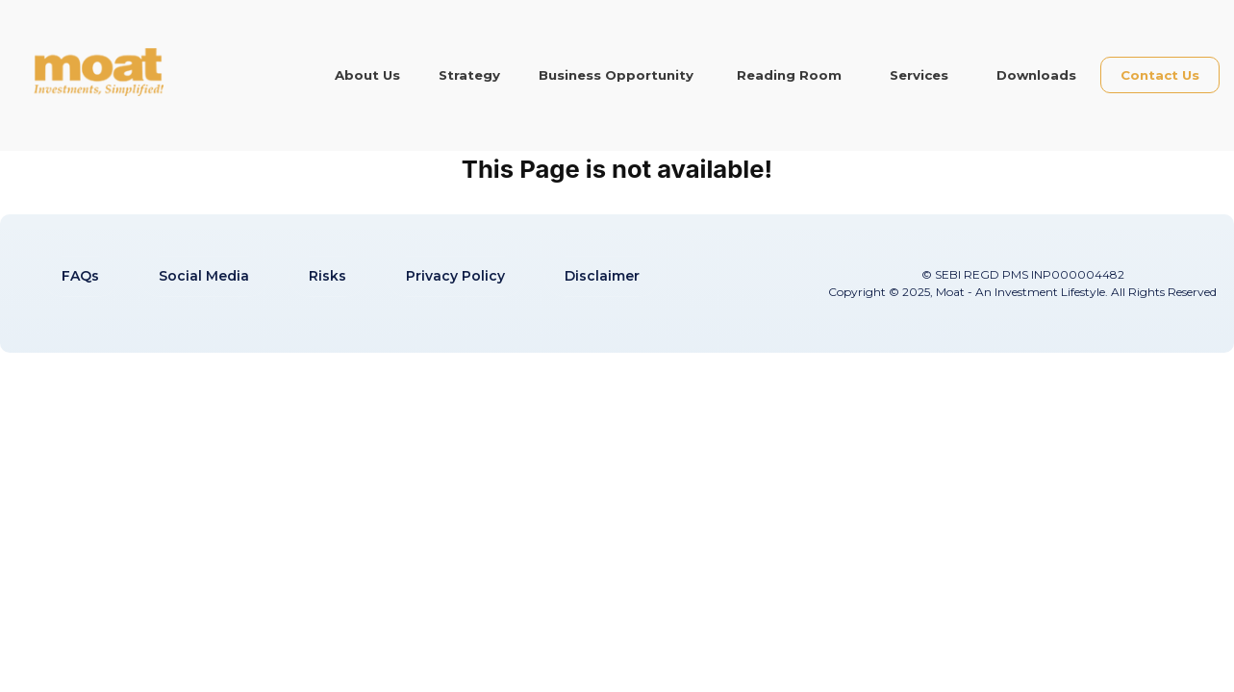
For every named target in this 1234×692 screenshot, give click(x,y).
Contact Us (1160, 75)
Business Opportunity (616, 75)
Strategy (469, 75)
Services (919, 75)
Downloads (1036, 75)
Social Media (204, 275)
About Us (367, 75)
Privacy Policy (455, 275)
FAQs (80, 275)
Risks (327, 275)
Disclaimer (602, 275)
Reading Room (789, 75)
